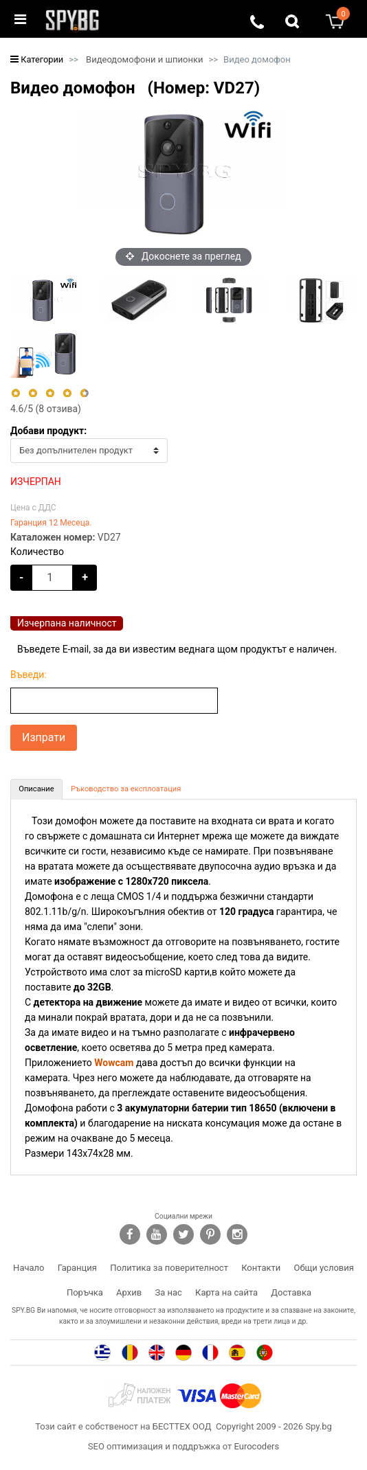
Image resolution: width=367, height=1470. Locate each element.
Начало (28, 1268)
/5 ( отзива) (45, 408)
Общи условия (324, 1268)
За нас (168, 1292)
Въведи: (28, 674)
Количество (37, 551)
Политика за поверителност (169, 1268)
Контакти (260, 1268)
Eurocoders (256, 1446)
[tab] (36, 789)
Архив (129, 1292)
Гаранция (77, 1268)
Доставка (291, 1292)
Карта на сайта (226, 1292)
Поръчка (85, 1292)
